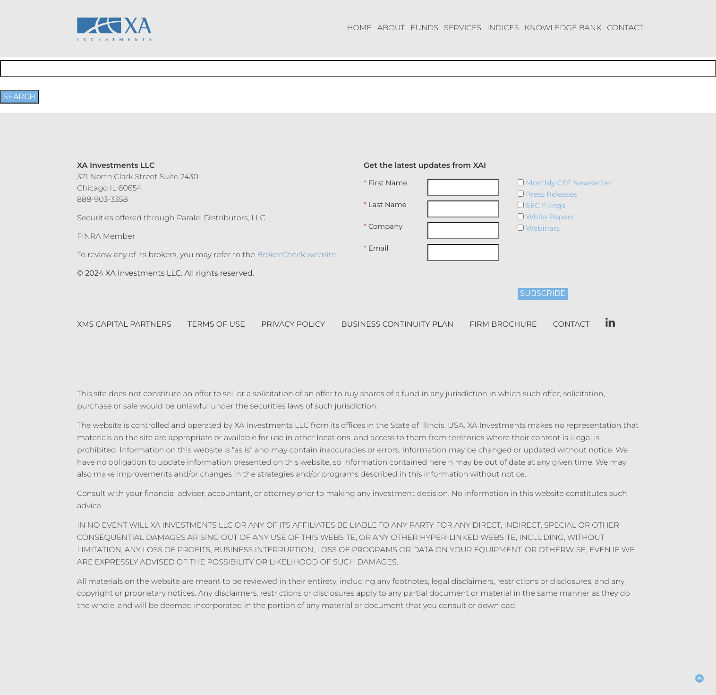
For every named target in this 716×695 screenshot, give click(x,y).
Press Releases (547, 194)
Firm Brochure (503, 324)
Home (359, 28)
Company (383, 226)
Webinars (538, 228)
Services (462, 28)
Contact (625, 28)
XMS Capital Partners (124, 324)
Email (376, 248)
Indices (503, 28)
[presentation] (575, 257)
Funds (424, 28)
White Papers (545, 217)
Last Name (385, 204)
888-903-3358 (102, 199)
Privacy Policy (293, 324)
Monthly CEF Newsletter (565, 183)
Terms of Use (216, 324)
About (391, 28)
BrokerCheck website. (297, 255)
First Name (386, 183)
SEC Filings (541, 205)
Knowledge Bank (563, 28)
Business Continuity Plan (397, 324)
